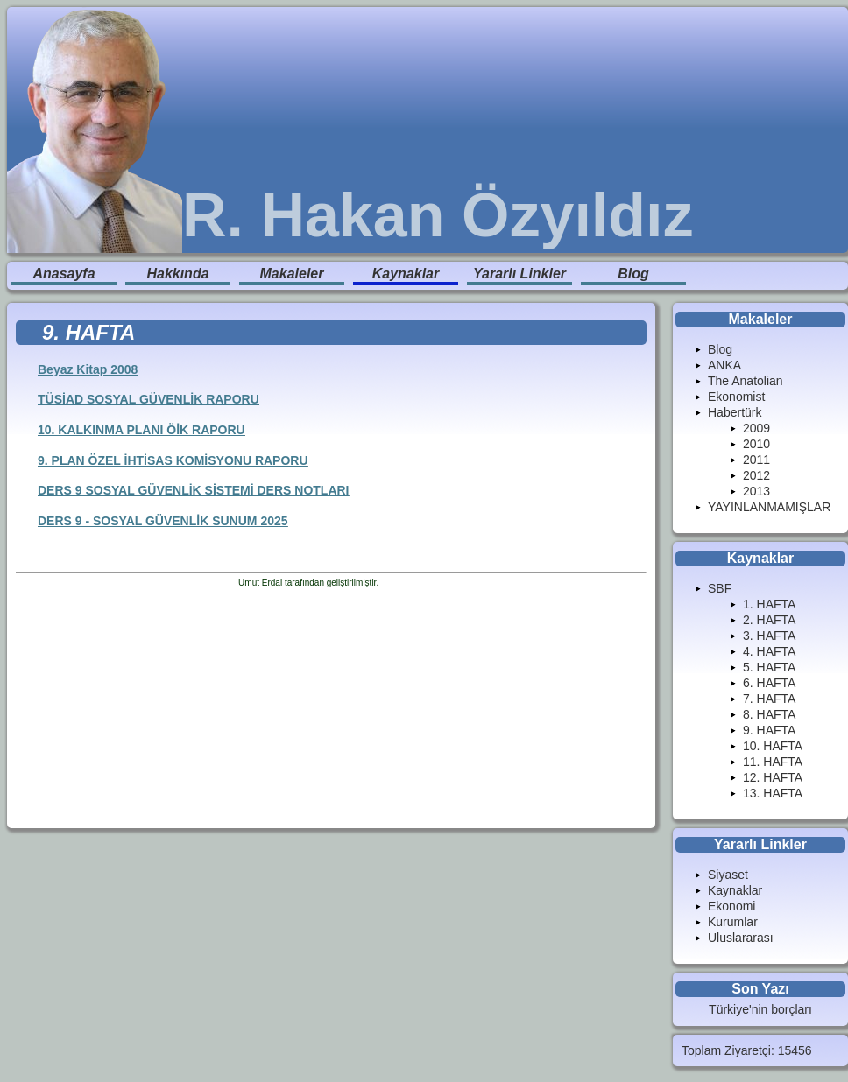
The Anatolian (745, 381)
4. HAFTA (769, 651)
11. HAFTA (772, 762)
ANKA (724, 365)
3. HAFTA (769, 636)
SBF (719, 588)
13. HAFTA (772, 793)
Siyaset (728, 875)
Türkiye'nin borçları (760, 1009)
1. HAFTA (769, 604)
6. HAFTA (769, 683)
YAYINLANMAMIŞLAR (769, 507)
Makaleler (292, 273)
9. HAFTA (769, 730)
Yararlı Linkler (519, 273)
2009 (756, 428)
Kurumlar (733, 922)
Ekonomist (736, 397)
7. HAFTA (769, 699)
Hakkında (177, 273)
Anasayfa (63, 273)
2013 (756, 491)
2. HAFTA (769, 620)
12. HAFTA (772, 777)
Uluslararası (741, 938)
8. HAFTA (769, 714)
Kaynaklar (406, 273)
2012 (756, 475)
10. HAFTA (772, 746)
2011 (756, 460)
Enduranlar (402, 582)
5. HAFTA (769, 667)
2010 (756, 444)
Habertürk (734, 412)
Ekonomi (731, 906)
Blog (633, 273)
